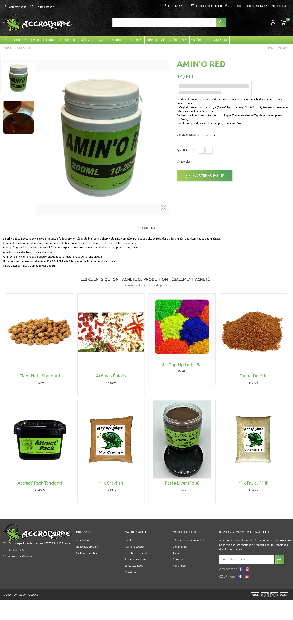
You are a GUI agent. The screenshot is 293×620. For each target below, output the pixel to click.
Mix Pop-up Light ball (182, 364)
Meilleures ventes (86, 553)
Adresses (178, 559)
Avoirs (176, 553)
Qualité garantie (42, 6)
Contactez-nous (14, 6)
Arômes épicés (111, 375)
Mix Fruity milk (253, 482)
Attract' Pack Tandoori (39, 482)
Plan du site (131, 572)
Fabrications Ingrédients (167, 40)
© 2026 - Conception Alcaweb (20, 594)
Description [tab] (146, 228)
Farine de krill (253, 375)
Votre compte (185, 531)
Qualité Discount (43, 40)
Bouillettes (15, 40)
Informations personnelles (188, 540)
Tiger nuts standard (40, 375)
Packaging (220, 40)
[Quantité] (193, 150)
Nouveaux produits (87, 546)
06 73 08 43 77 (16, 549)
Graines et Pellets (127, 40)
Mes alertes (180, 565)
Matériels (200, 40)
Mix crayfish (110, 482)
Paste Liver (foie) (182, 482)
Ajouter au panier (204, 175)
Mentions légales (134, 546)
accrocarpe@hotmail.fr (206, 6)
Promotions (83, 540)
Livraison (186, 161)
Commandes (180, 546)
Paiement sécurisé (135, 559)
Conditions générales (137, 553)
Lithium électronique (90, 40)
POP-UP (63, 40)
